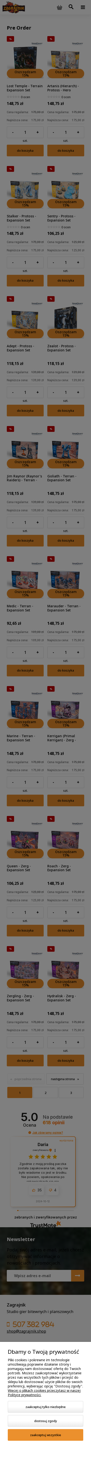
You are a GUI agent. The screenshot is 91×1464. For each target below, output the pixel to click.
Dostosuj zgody (45, 1421)
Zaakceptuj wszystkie (45, 1435)
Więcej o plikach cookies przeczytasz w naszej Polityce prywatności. (44, 1392)
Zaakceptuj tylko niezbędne (45, 1407)
